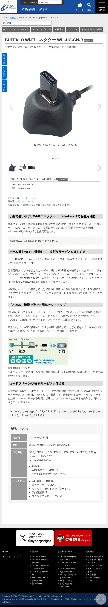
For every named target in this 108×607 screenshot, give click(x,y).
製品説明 (4, 72)
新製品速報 (37, 583)
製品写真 (4, 59)
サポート (48, 9)
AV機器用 (59, 29)
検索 (89, 6)
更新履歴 (92, 574)
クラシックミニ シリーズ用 (15, 29)
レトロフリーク (39, 556)
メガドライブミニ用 (41, 29)
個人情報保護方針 (96, 556)
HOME (5, 17)
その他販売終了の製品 (91, 29)
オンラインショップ (11, 556)
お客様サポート (65, 551)
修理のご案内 (66, 580)
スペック (4, 86)
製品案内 (30, 9)
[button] (99, 106)
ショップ (79, 6)
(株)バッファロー (25, 201)
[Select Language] (50, 2)
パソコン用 (72, 29)
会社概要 (90, 551)
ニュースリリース (96, 565)
